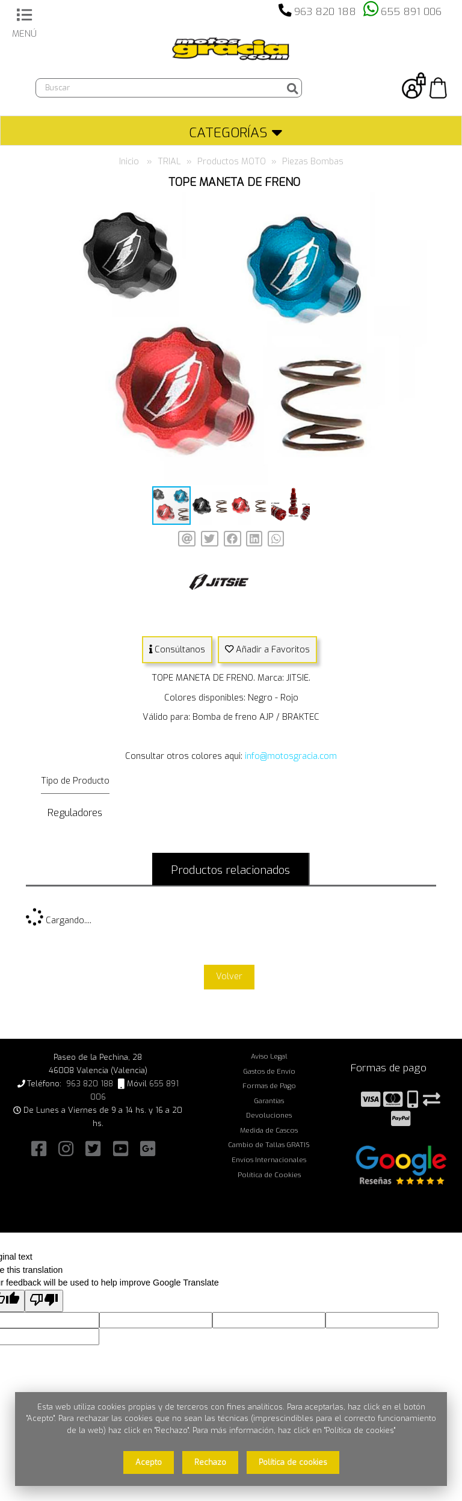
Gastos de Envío (269, 1071)
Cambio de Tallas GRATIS (269, 1145)
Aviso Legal (269, 1056)
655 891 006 (411, 12)
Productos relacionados (230, 869)
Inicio (129, 161)
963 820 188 (325, 12)
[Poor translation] (44, 1301)
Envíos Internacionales (269, 1160)
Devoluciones (269, 1115)
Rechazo (210, 1462)
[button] (415, 202)
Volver (229, 976)
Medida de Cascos (269, 1130)
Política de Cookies (269, 1175)
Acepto (148, 1462)
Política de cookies (293, 1462)
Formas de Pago (269, 1086)
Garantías (269, 1101)
